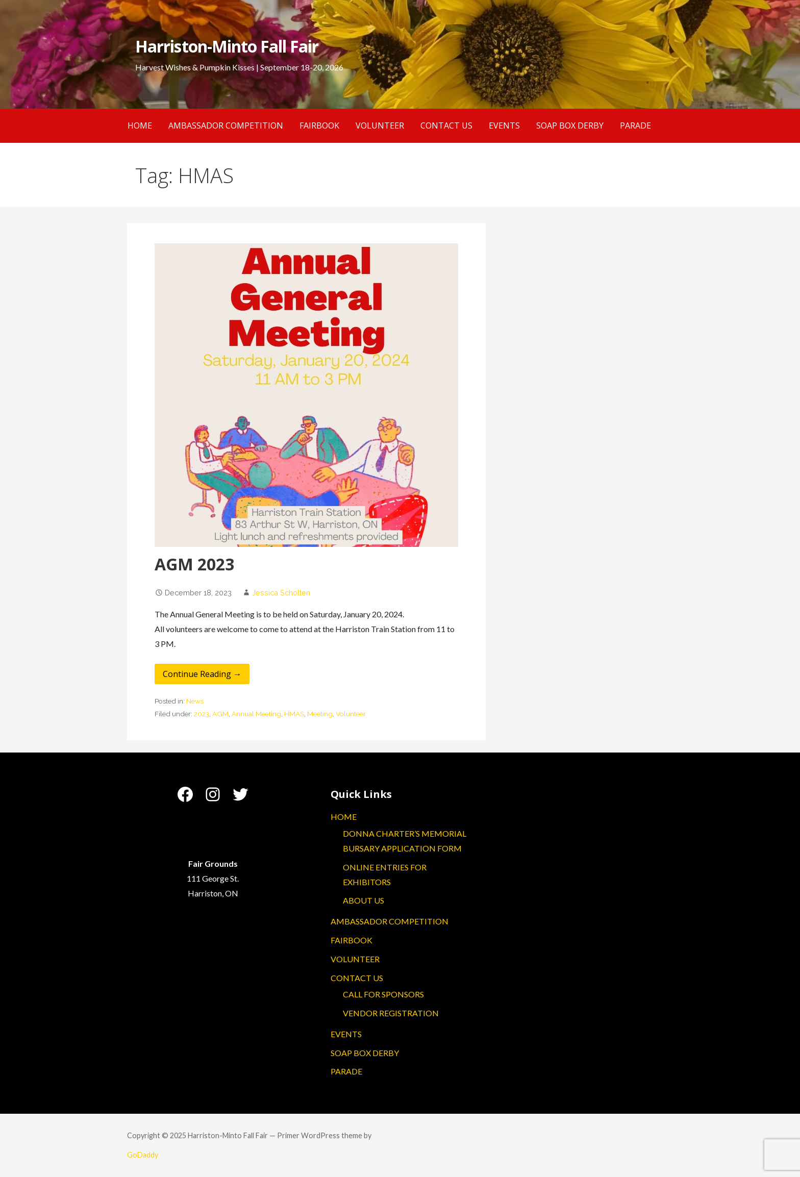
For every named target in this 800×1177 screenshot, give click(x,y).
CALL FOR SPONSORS (383, 994)
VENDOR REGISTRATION (391, 1013)
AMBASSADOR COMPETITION (225, 125)
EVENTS (504, 125)
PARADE (635, 125)
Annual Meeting (256, 714)
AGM (220, 714)
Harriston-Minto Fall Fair (226, 46)
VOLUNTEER (380, 125)
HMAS (294, 714)
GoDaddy (142, 1154)
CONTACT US (446, 125)
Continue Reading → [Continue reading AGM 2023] (202, 674)
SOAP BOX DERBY (570, 125)
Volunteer (351, 714)
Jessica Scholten (281, 592)
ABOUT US (363, 900)
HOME (140, 125)
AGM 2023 (194, 564)
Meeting (320, 714)
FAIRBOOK (319, 125)
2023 (201, 714)
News (195, 701)
